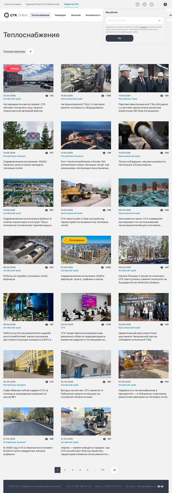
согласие (143, 27)
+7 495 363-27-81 (111, 486)
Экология (75, 15)
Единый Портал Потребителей (42, 4)
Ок (119, 38)
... (95, 470)
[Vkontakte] (137, 4)
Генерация (60, 15)
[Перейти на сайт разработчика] (160, 486)
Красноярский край (71, 99)
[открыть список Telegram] (144, 4)
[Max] (151, 4)
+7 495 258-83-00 (81, 486)
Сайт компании (12, 4)
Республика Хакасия (14, 156)
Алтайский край (12, 99)
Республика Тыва (128, 99)
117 (102, 470)
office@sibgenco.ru (146, 486)
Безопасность (93, 15)
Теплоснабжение (40, 15)
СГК (63, 327)
